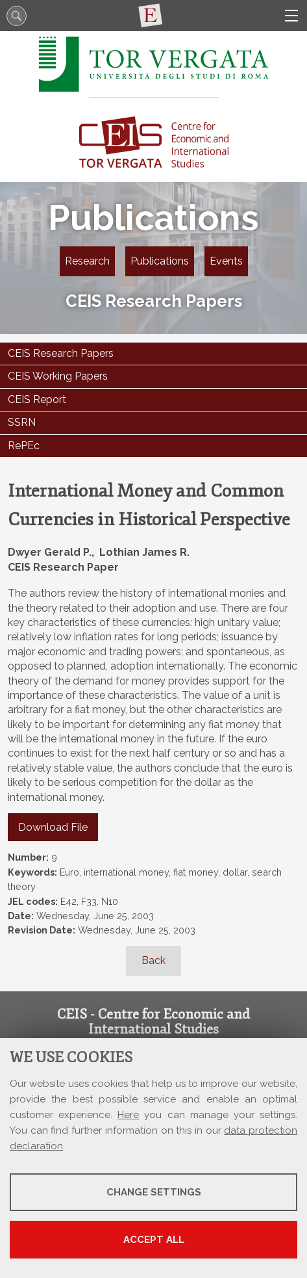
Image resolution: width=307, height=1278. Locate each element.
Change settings (153, 1192)
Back (153, 960)
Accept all (153, 1239)
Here (128, 1115)
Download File (53, 827)
